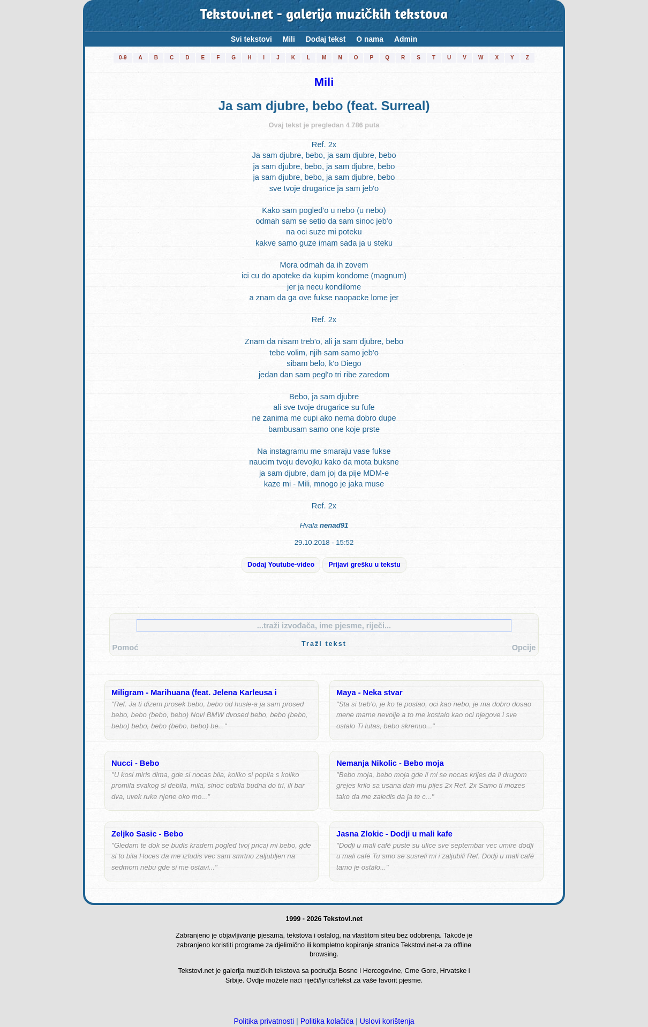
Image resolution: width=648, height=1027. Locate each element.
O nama (369, 39)
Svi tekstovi (251, 39)
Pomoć (125, 647)
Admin (405, 39)
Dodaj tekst (326, 39)
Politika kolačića (327, 1021)
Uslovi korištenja (387, 1021)
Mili (289, 39)
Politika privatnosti (263, 1021)
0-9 (122, 57)
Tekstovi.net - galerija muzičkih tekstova (324, 15)
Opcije (524, 647)
